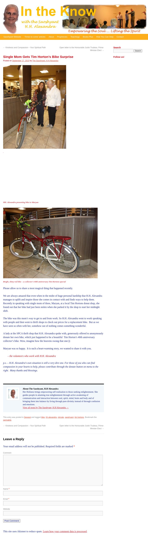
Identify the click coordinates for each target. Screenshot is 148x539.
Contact (120, 37)
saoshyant (69, 417)
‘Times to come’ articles (35, 37)
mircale (61, 417)
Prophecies (62, 37)
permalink (7, 420)
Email (6, 499)
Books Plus (88, 37)
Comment (7, 453)
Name (6, 489)
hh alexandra (51, 417)
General (27, 417)
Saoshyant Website (12, 37)
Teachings (75, 37)
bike (43, 417)
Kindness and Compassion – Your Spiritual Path (24, 47)
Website (6, 509)
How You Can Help (104, 37)
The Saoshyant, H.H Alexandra (45, 61)
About (51, 37)
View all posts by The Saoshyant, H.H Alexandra (46, 407)
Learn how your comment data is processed (65, 531)
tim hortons (79, 417)
